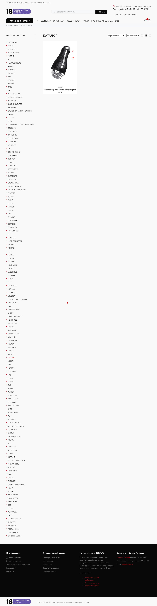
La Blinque (12, 272)
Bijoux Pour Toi (15, 97)
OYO (9, 385)
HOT (9, 234)
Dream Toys (13, 169)
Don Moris (12, 155)
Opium (10, 378)
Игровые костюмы (92, 583)
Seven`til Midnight (16, 426)
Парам (86, 21)
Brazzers (12, 107)
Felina (10, 200)
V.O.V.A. (10, 491)
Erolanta (12, 179)
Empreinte (12, 176)
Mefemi (11, 326)
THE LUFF (11, 481)
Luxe (10, 306)
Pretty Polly (13, 405)
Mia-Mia (11, 344)
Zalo (10, 515)
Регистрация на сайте (51, 557)
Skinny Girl (12, 450)
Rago (10, 409)
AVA (9, 76)
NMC (10, 364)
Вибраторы (89, 580)
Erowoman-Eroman (17, 189)
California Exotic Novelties (20, 111)
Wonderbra (13, 501)
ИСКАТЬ (101, 12)
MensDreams (13, 333)
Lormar (11, 289)
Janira (10, 254)
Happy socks (13, 230)
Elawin (11, 172)
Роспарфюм (13, 529)
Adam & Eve (12, 49)
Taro (10, 474)
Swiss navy (12, 470)
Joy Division (13, 265)
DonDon (11, 159)
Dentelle (12, 145)
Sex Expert (12, 429)
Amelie (10, 66)
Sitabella (12, 446)
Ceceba (11, 117)
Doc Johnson (14, 152)
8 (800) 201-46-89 (123, 6)
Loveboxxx (13, 292)
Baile (10, 87)
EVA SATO (11, 193)
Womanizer (13, 498)
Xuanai (11, 508)
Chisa (10, 121)
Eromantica (13, 183)
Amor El (11, 69)
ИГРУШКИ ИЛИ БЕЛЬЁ (19, 21)
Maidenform (13, 309)
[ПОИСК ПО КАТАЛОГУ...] (74, 11)
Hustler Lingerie (15, 241)
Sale (117, 21)
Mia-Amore (12, 340)
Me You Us (12, 323)
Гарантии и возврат (14, 561)
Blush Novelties (15, 104)
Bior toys (12, 100)
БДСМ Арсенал (14, 518)
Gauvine (11, 217)
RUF (9, 416)
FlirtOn (11, 207)
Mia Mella (12, 337)
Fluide (10, 210)
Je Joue (11, 258)
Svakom (11, 467)
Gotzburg (12, 227)
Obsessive (12, 371)
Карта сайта (10, 568)
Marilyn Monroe (15, 316)
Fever (10, 203)
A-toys (10, 45)
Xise (9, 505)
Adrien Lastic (13, 52)
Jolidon (11, 261)
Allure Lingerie (14, 63)
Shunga (11, 440)
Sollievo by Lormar (16, 460)
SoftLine (11, 457)
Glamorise (12, 220)
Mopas (10, 354)
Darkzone (12, 135)
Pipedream (12, 402)
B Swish (11, 83)
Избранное (47, 564)
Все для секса (73, 21)
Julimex (11, 268)
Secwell (11, 419)
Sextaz (11, 433)
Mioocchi (12, 347)
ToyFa (10, 488)
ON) (9, 374)
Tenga (10, 477)
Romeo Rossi (13, 412)
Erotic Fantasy (14, 186)
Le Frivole (12, 275)
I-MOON (11, 244)
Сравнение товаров (51, 568)
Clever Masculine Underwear (21, 124)
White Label (13, 494)
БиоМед (11, 522)
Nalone (60, 87)
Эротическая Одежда (102, 21)
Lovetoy (11, 296)
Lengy (10, 278)
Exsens (11, 196)
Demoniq (12, 141)
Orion (10, 381)
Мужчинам (58, 21)
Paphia (10, 388)
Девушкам (46, 21)
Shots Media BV (14, 436)
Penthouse (12, 395)
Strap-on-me (13, 464)
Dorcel (11, 162)
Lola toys (12, 285)
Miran (10, 350)
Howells (11, 237)
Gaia (9, 213)
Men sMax (12, 330)
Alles (10, 59)
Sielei (10, 443)
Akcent (11, 56)
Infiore (11, 248)
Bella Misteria (14, 93)
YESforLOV (12, 512)
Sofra (10, 453)
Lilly (10, 282)
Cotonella (12, 131)
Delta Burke (13, 138)
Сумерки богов (15, 536)
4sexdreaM (12, 42)
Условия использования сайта (18, 564)
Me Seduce (12, 320)
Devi (9, 148)
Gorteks (11, 224)
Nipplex (11, 361)
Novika (11, 368)
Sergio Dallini (14, 422)
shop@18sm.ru (127, 564)
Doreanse (12, 165)
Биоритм (12, 525)
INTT (9, 251)
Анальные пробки (92, 577)
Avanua (11, 80)
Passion (11, 392)
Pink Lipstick (13, 398)
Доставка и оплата (13, 557)
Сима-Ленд (13, 532)
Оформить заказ (49, 571)
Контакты (10, 571)
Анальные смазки (92, 585)
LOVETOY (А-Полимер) (17, 299)
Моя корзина (48, 561)
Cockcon (12, 128)
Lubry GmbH (13, 302)
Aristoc (11, 73)
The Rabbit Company (16, 484)
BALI (9, 90)
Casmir (11, 114)
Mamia (10, 313)
